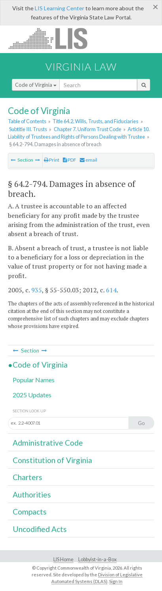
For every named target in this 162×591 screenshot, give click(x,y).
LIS (52, 38)
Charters (27, 477)
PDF (69, 160)
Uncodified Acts (40, 529)
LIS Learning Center (59, 8)
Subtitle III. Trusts (28, 129)
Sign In (115, 581)
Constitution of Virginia (52, 460)
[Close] (155, 7)
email (88, 160)
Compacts (30, 511)
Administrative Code (48, 442)
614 (111, 290)
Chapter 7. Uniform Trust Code (87, 129)
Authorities (32, 494)
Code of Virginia (36, 85)
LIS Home (63, 559)
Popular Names (34, 379)
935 (36, 290)
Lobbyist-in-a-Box (97, 559)
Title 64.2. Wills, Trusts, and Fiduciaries (95, 121)
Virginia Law (81, 66)
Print (51, 160)
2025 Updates (32, 394)
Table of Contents (27, 121)
